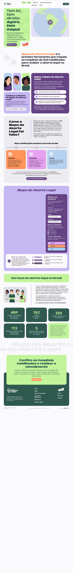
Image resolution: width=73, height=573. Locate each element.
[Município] (55, 221)
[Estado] (54, 216)
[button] (50, 22)
